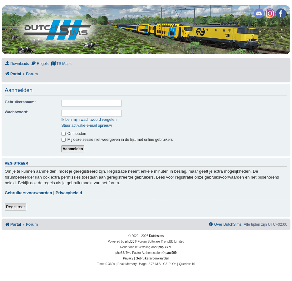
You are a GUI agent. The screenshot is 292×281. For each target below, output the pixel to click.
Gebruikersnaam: (20, 102)
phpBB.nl (164, 247)
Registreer (15, 207)
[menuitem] (17, 64)
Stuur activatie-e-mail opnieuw (87, 125)
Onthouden (74, 133)
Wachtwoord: (16, 112)
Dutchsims (156, 236)
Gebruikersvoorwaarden (28, 192)
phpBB (130, 241)
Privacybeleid (69, 192)
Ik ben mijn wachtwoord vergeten (89, 119)
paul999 (171, 252)
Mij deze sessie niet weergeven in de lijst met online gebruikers (117, 139)
